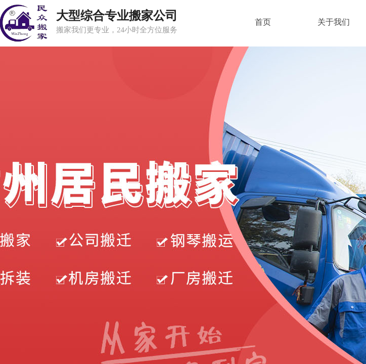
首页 (263, 22)
